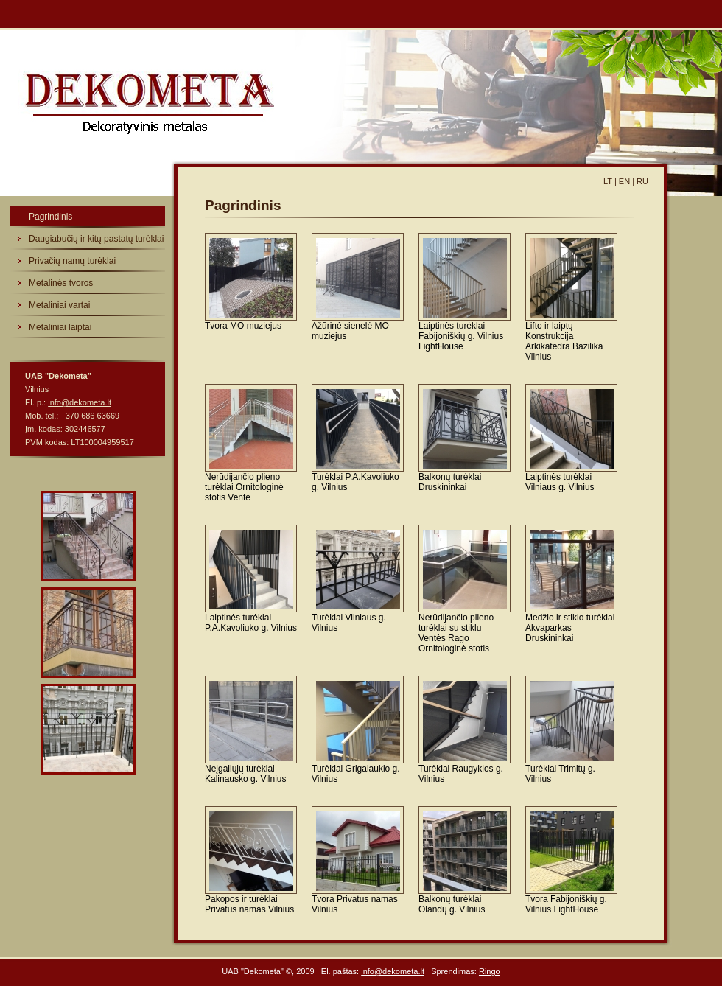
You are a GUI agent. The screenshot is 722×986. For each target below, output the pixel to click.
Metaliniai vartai (59, 305)
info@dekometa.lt (79, 402)
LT (607, 181)
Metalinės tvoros (61, 283)
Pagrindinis (50, 216)
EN (624, 181)
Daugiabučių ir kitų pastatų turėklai (96, 239)
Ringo (489, 971)
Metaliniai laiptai (60, 327)
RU (642, 181)
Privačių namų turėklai (72, 261)
